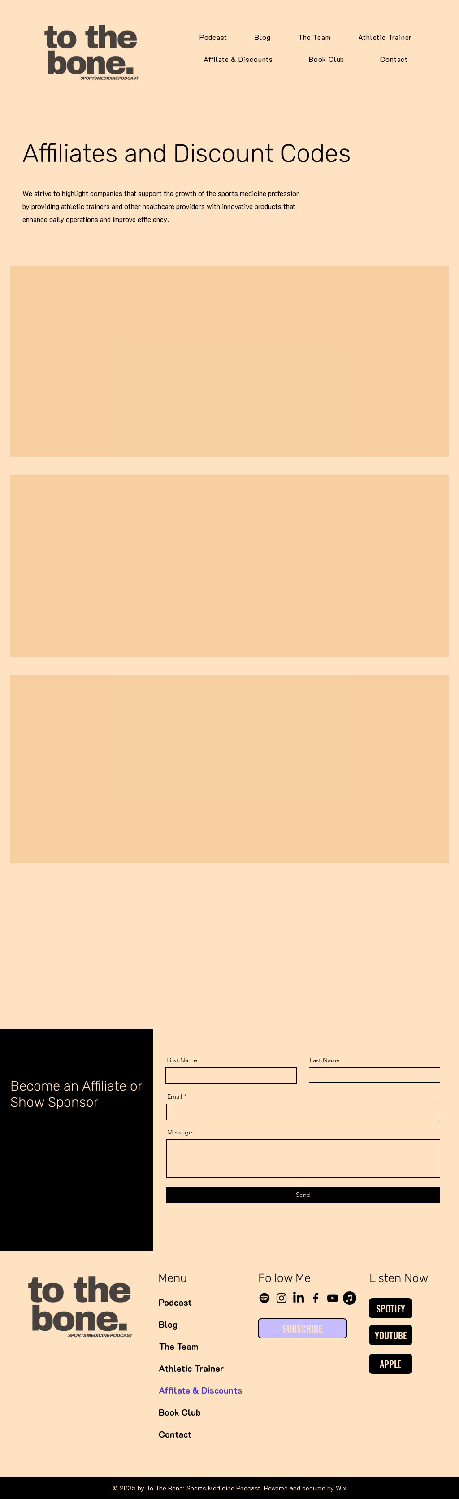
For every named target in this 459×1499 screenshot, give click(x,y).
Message (179, 1132)
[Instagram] (281, 1298)
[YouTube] (332, 1298)
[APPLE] (390, 1364)
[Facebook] (315, 1298)
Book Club (180, 1412)
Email (174, 1096)
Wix (341, 1488)
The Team (179, 1346)
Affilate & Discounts (191, 1390)
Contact (175, 1434)
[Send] (303, 1195)
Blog (168, 1324)
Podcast (175, 1302)
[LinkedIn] (298, 1298)
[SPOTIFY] (390, 1308)
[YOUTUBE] (390, 1335)
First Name (181, 1060)
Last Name (325, 1060)
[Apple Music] (349, 1298)
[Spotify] (264, 1298)
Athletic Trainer (191, 1368)
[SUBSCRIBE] (302, 1328)
